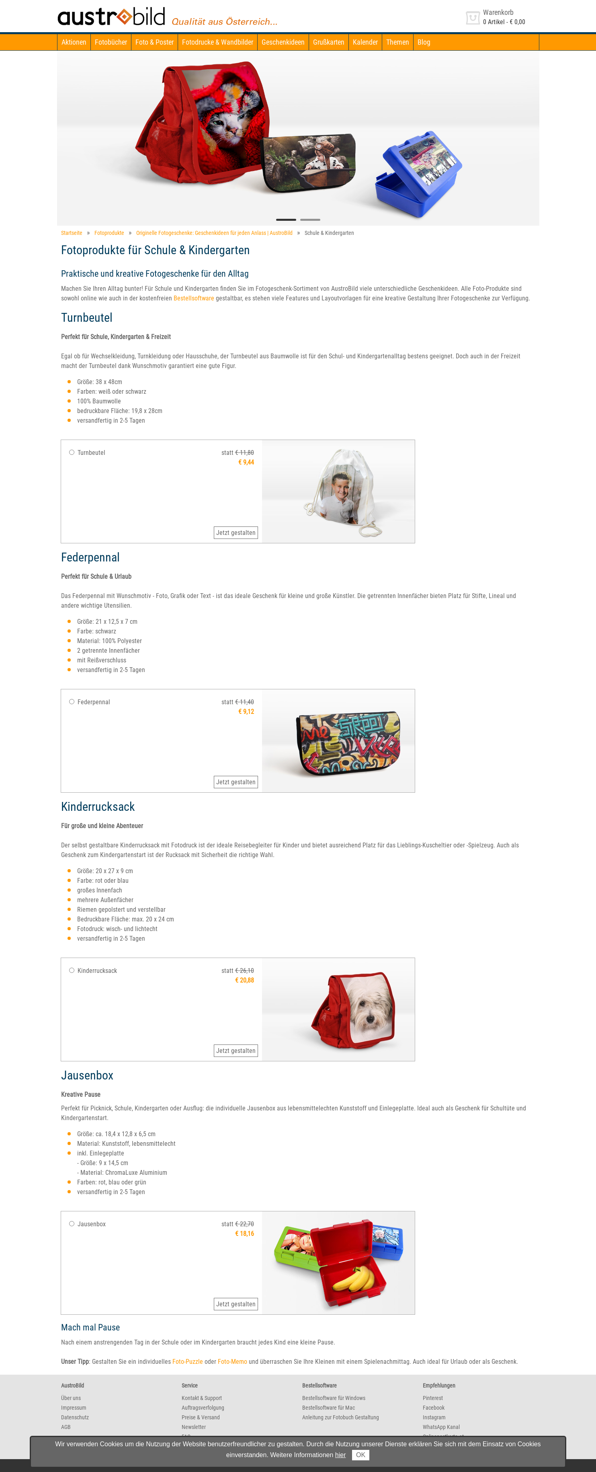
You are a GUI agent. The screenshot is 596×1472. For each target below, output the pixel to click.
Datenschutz (75, 1417)
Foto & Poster (154, 42)
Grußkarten (328, 42)
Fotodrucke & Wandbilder (217, 42)
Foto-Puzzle (187, 1361)
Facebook (433, 1407)
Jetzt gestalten (236, 533)
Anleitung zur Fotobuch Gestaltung (340, 1417)
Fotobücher (111, 42)
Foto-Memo (232, 1361)
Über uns (71, 1398)
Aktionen (73, 42)
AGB (66, 1427)
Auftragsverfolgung (203, 1407)
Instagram (434, 1417)
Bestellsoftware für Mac (328, 1407)
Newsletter (194, 1427)
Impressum (73, 1407)
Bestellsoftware (194, 298)
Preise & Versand (201, 1417)
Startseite (71, 233)
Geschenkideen (283, 42)
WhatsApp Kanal (441, 1427)
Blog (424, 42)
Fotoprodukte (109, 233)
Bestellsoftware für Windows (333, 1398)
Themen (397, 42)
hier (340, 1454)
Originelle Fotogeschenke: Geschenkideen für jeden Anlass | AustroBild (214, 233)
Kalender (365, 42)
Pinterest (433, 1398)
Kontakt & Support (202, 1398)
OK (360, 1454)
